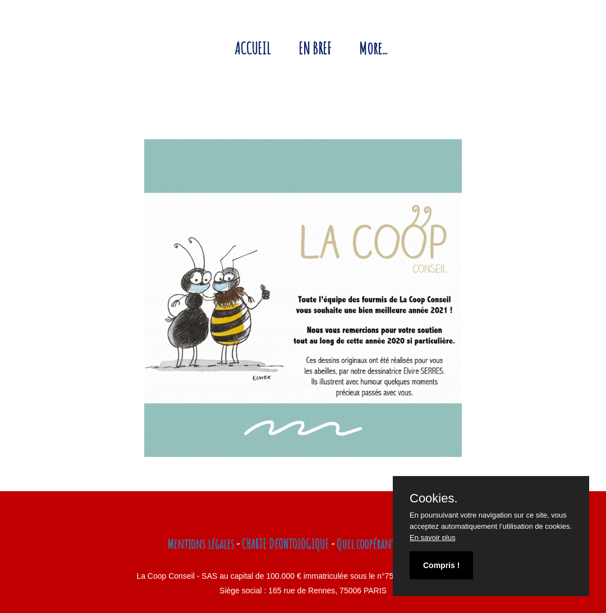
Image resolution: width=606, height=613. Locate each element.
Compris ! (441, 565)
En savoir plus (433, 537)
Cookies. (434, 498)
